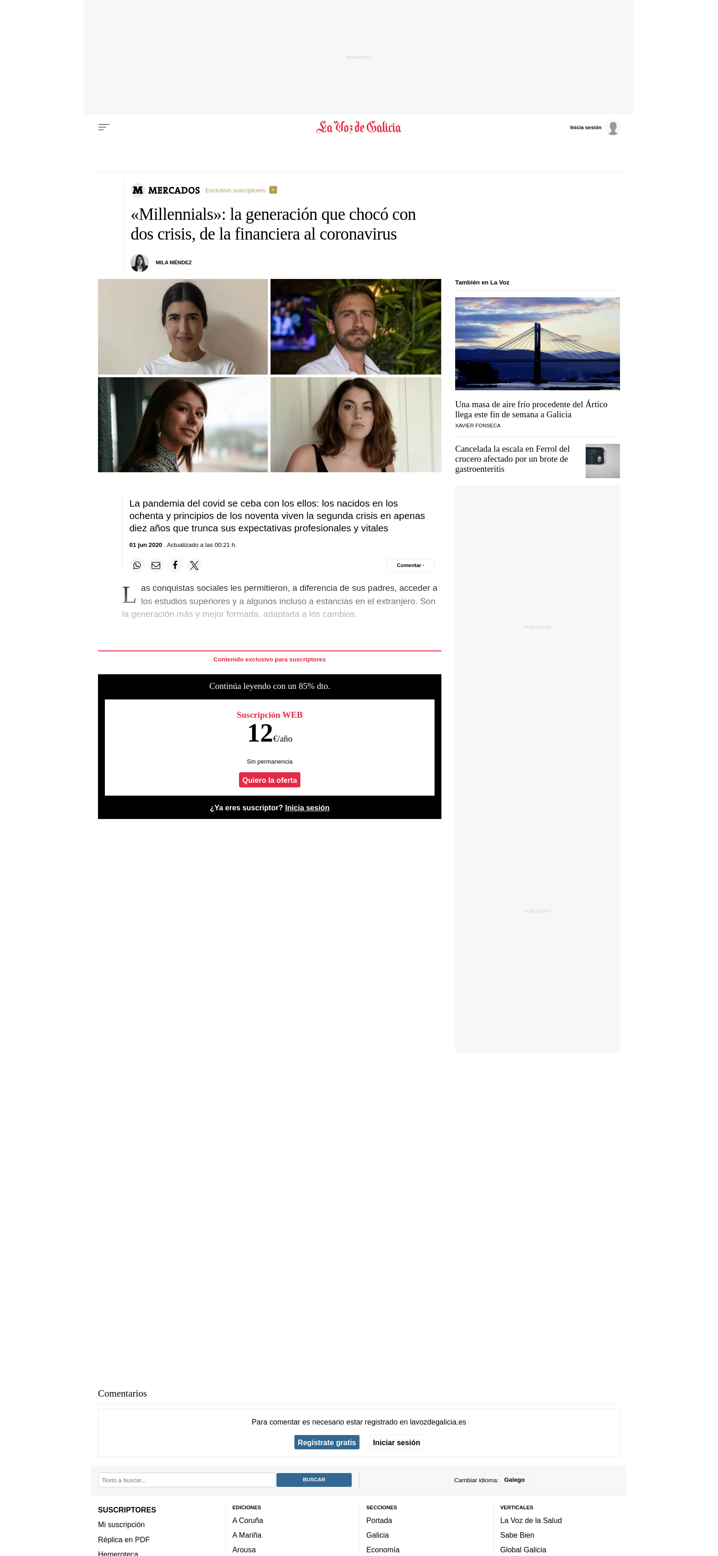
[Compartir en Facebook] (175, 565)
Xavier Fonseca (477, 425)
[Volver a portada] (359, 127)
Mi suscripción (121, 1525)
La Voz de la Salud (531, 1520)
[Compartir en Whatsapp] (137, 565)
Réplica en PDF (124, 1539)
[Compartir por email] (156, 565)
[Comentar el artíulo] (410, 565)
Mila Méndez (174, 262)
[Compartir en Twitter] (194, 565)
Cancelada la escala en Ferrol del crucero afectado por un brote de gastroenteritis (512, 459)
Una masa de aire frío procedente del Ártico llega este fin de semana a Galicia (531, 409)
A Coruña (248, 1520)
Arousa (244, 1550)
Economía (383, 1550)
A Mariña (247, 1535)
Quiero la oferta (269, 779)
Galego (514, 1480)
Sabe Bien (517, 1535)
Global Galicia (523, 1550)
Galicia (377, 1535)
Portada (379, 1520)
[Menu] (104, 127)
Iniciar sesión (396, 1442)
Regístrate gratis (327, 1442)
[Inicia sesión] (595, 127)
